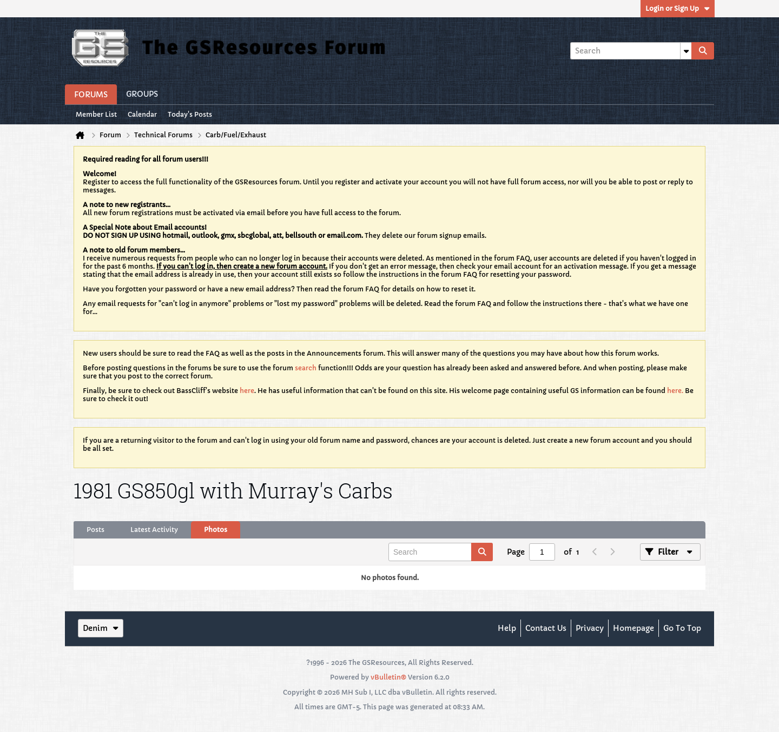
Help (507, 628)
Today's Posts (190, 114)
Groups (142, 94)
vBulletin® (388, 677)
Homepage (633, 628)
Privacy (590, 628)
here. (675, 391)
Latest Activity (154, 529)
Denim (100, 628)
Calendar (142, 114)
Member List (96, 114)
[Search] (630, 50)
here (247, 391)
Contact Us (545, 628)
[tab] (95, 529)
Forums (91, 94)
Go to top (682, 628)
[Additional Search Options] (686, 50)
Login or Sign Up (677, 8)
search (305, 368)
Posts (95, 529)
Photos (215, 529)
